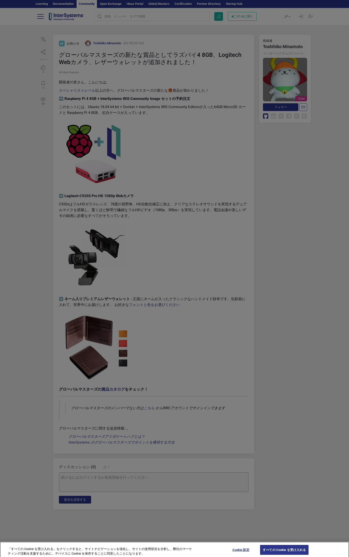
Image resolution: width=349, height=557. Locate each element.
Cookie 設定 (240, 552)
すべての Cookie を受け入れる (284, 552)
